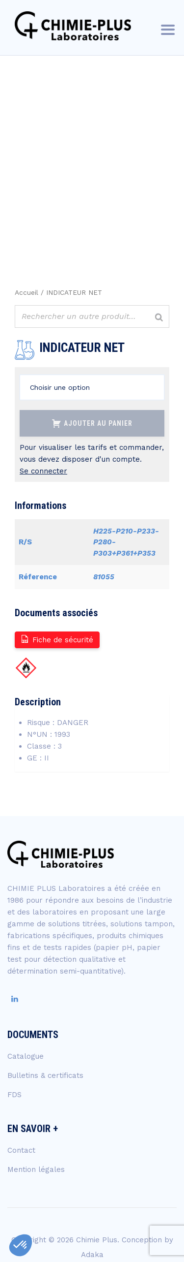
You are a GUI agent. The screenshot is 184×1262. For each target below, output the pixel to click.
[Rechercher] (159, 318)
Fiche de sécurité (56, 639)
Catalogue (25, 1056)
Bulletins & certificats (45, 1075)
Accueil (26, 292)
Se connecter (43, 471)
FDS (14, 1094)
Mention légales (36, 1169)
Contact (21, 1150)
